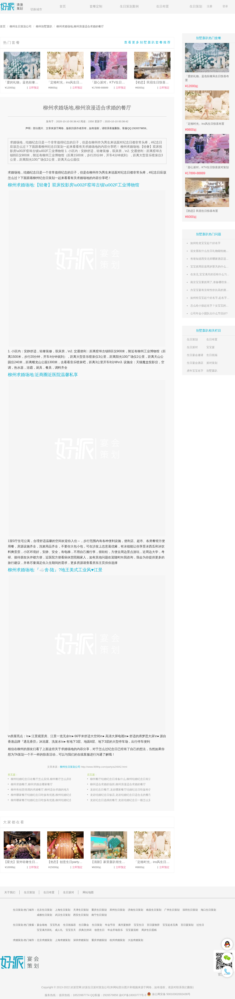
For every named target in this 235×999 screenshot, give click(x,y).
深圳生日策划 (190, 909)
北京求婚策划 (44, 940)
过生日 (200, 924)
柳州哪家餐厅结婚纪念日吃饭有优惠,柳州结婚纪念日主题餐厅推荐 (45, 794)
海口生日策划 (208, 909)
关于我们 (9, 892)
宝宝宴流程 (132, 929)
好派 (73, 987)
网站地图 (88, 892)
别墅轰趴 (211, 370)
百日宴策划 (187, 924)
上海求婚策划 (62, 940)
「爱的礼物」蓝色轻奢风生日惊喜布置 (207, 78)
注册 (209, 6)
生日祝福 (211, 355)
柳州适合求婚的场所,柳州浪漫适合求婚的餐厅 (118, 784)
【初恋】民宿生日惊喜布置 (201, 210)
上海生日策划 (62, 909)
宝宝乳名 (55, 924)
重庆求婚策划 (99, 940)
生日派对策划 (96, 987)
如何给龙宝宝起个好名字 (205, 243)
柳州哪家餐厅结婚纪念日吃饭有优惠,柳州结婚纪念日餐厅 (45, 800)
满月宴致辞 (124, 924)
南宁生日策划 (99, 914)
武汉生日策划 (62, 914)
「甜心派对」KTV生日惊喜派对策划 (207, 167)
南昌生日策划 (153, 909)
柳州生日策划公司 (21, 26)
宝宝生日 (139, 924)
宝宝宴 (210, 347)
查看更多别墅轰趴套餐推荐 (147, 42)
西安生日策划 (81, 914)
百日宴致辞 (153, 924)
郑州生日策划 (117, 909)
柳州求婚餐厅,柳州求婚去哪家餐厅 (32, 784)
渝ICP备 (133, 995)
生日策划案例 (129, 6)
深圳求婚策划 (81, 940)
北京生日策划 (44, 909)
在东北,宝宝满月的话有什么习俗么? (212, 274)
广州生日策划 (172, 909)
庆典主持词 (85, 929)
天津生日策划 (81, 909)
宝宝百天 (71, 929)
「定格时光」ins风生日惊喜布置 (204, 123)
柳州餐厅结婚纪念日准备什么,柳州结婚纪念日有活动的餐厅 (124, 779)
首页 (63, 6)
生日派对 (192, 347)
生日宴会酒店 (195, 362)
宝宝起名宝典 (170, 924)
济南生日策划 (135, 909)
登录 (225, 6)
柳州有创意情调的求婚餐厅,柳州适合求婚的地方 (40, 789)
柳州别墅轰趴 (44, 26)
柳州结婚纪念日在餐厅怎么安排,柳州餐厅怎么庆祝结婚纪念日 (45, 779)
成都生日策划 (44, 914)
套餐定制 (96, 6)
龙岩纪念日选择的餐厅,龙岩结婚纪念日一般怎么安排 (122, 800)
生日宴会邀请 (195, 355)
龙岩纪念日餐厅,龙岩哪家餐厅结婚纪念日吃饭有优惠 (122, 789)
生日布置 (162, 6)
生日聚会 (84, 924)
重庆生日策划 (99, 909)
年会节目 (110, 924)
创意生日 (99, 929)
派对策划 (211, 362)
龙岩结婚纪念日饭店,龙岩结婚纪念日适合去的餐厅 (120, 794)
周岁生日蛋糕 (149, 929)
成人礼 (59, 929)
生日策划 (196, 6)
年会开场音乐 (115, 929)
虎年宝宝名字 (195, 370)
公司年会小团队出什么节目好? (209, 313)
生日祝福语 (69, 924)
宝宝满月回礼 (44, 929)
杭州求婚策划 (117, 940)
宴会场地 (42, 924)
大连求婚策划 (135, 940)
